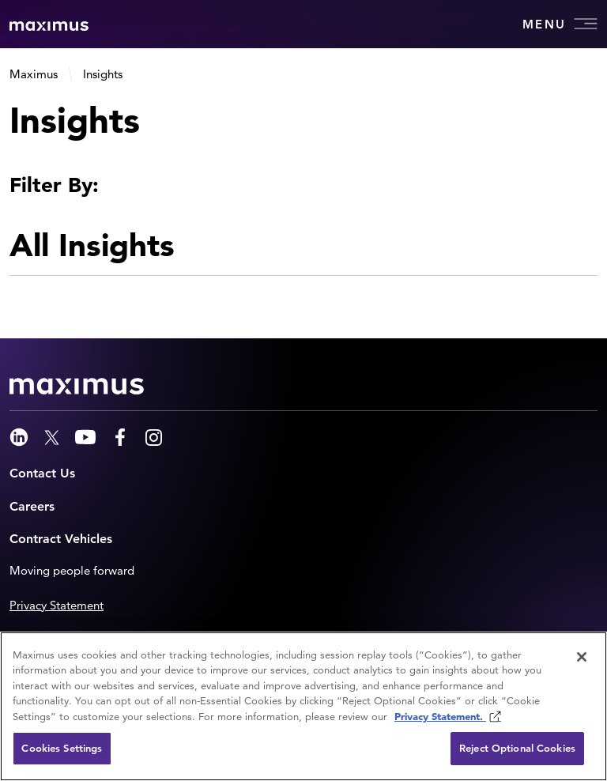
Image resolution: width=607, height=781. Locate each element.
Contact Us (42, 473)
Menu (560, 24)
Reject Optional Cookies (517, 748)
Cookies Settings (61, 748)
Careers (32, 506)
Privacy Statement (56, 605)
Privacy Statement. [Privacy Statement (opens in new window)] (440, 716)
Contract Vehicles (60, 538)
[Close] (581, 657)
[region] (303, 706)
